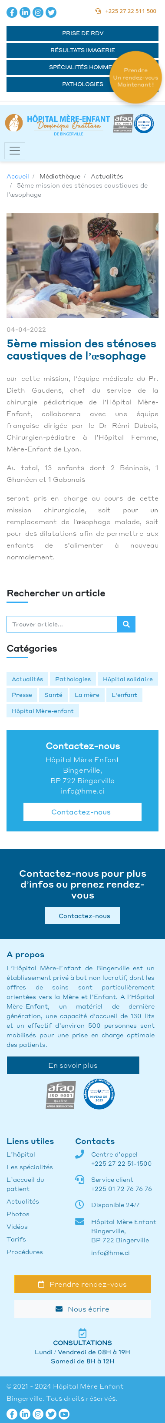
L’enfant (124, 694)
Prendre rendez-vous (82, 1283)
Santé (53, 694)
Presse (22, 694)
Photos (18, 1214)
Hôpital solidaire (128, 679)
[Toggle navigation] (14, 150)
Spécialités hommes (82, 67)
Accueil (18, 176)
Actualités (27, 679)
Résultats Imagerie (82, 50)
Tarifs (16, 1239)
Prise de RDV (82, 33)
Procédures (25, 1251)
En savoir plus (73, 1065)
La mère (87, 694)
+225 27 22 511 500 (125, 11)
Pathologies (82, 84)
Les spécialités (30, 1167)
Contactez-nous (79, 811)
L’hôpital (21, 1154)
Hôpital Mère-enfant (43, 710)
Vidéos (17, 1226)
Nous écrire (82, 1308)
